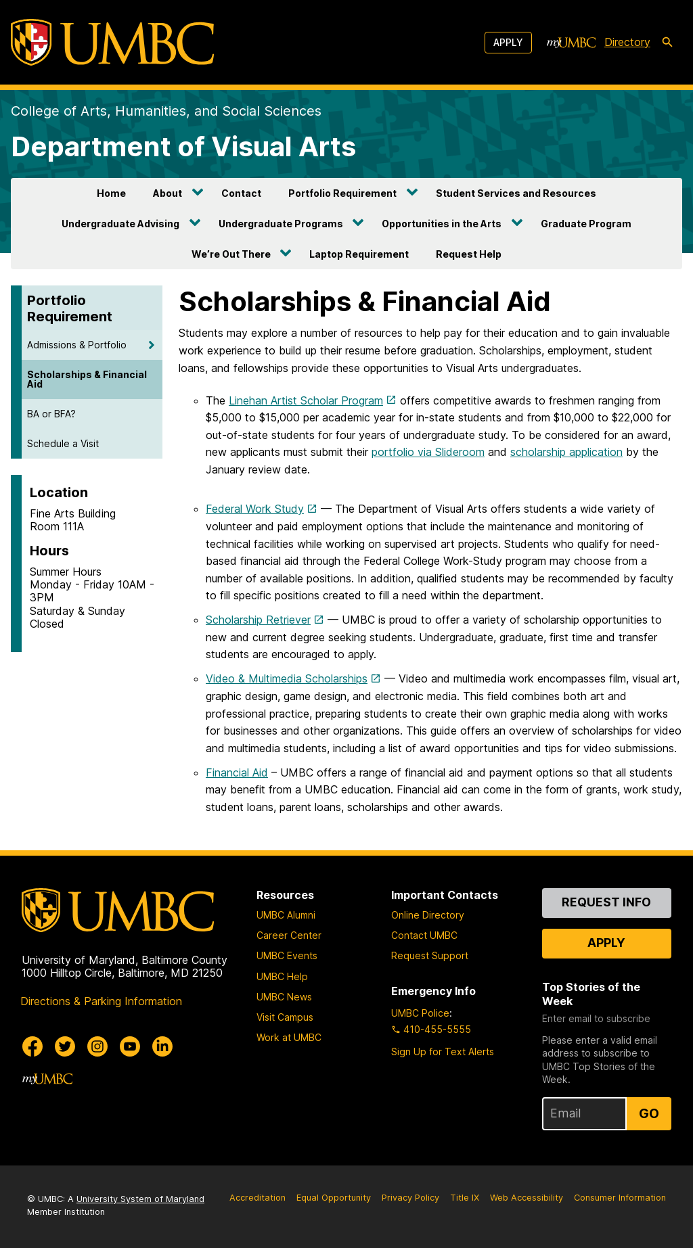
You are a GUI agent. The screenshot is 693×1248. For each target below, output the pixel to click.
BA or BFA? (51, 413)
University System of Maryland (140, 1199)
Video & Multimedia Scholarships (286, 678)
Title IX (464, 1198)
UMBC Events (286, 955)
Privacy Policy (410, 1198)
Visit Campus (284, 1017)
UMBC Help (282, 976)
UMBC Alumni (285, 915)
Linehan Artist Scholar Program (306, 400)
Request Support (429, 955)
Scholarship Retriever (258, 619)
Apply (508, 42)
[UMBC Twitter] (65, 1046)
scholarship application (566, 452)
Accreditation (257, 1198)
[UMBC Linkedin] (162, 1046)
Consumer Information (620, 1198)
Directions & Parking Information (101, 1001)
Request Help (468, 254)
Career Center (288, 935)
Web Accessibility (526, 1198)
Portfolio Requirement (342, 193)
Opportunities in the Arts (441, 223)
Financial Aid (237, 772)
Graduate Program (586, 223)
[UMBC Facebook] (32, 1046)
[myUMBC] (571, 42)
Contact (241, 193)
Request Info (606, 902)
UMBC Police (420, 1013)
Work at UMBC (288, 1037)
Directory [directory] (627, 42)
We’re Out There (231, 254)
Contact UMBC (424, 935)
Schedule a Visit (63, 443)
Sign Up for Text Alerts (442, 1051)
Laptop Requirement (359, 254)
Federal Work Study (255, 508)
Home (111, 193)
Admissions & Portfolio (77, 344)
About (167, 193)
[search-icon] (667, 42)
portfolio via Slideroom (428, 452)
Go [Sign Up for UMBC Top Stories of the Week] (649, 1113)
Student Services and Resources (516, 193)
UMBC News (284, 996)
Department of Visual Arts (183, 146)
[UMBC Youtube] (130, 1046)
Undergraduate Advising (120, 223)
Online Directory (427, 915)
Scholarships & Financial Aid (87, 379)
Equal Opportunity (333, 1198)
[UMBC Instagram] (97, 1046)
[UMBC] (112, 42)
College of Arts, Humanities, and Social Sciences (166, 111)
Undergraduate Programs (281, 223)
